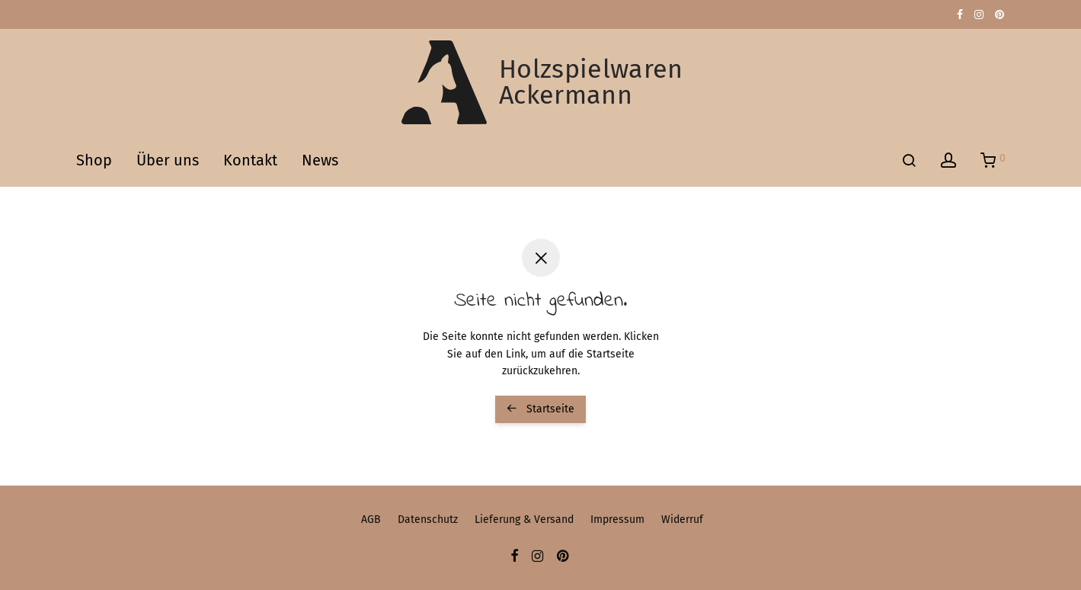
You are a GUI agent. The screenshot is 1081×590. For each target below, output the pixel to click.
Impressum (617, 519)
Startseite (540, 408)
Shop (94, 160)
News (320, 160)
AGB (371, 519)
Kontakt (250, 160)
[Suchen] (909, 160)
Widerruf (682, 519)
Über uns (167, 160)
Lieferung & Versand (524, 519)
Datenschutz (428, 519)
